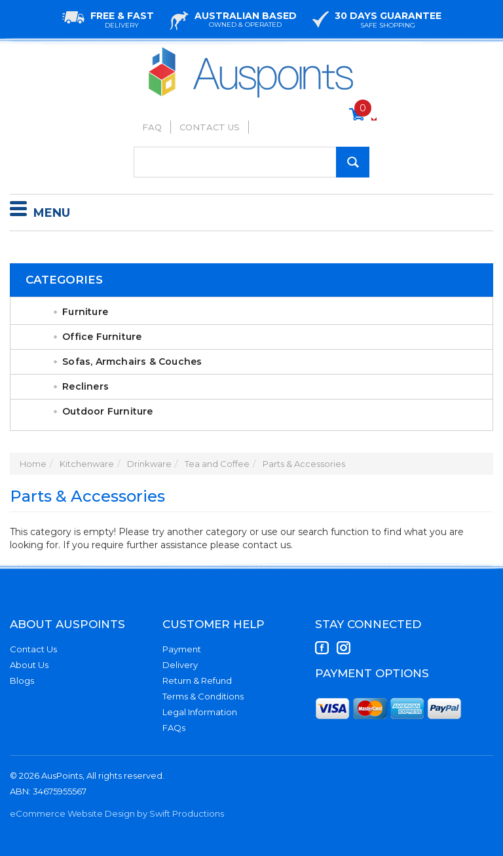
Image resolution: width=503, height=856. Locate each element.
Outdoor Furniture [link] (107, 411)
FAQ (152, 127)
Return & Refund (197, 680)
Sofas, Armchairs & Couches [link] (132, 361)
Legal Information (199, 712)
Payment (181, 649)
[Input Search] (251, 162)
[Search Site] (352, 162)
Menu (40, 211)
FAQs (173, 727)
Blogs (22, 680)
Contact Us (209, 127)
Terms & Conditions (203, 696)
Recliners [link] (85, 386)
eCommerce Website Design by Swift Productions (117, 813)
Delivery (180, 665)
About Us (29, 665)
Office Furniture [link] (101, 337)
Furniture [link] (85, 312)
